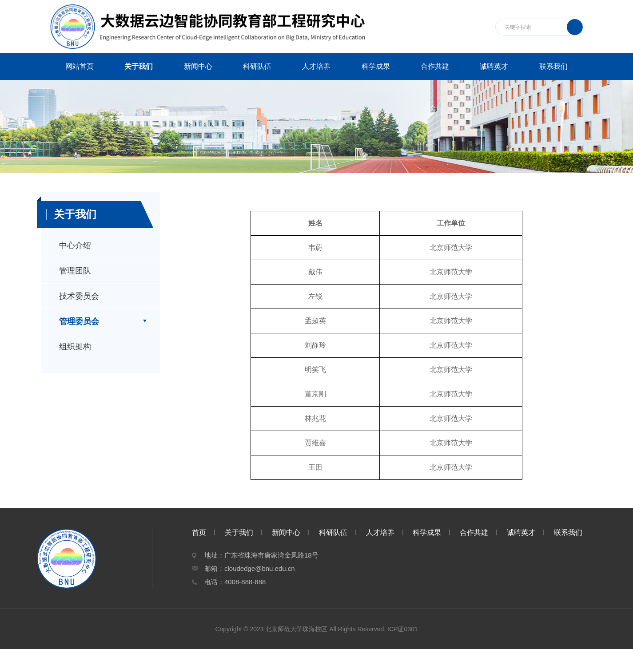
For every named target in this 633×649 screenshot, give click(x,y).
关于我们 (138, 66)
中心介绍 (75, 245)
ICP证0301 (402, 629)
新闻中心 (198, 66)
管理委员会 (79, 321)
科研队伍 (257, 66)
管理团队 (75, 270)
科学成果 (376, 66)
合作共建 (435, 66)
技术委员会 (79, 296)
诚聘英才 (494, 66)
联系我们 (553, 66)
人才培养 (316, 66)
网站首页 (79, 66)
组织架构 (75, 346)
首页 (199, 532)
